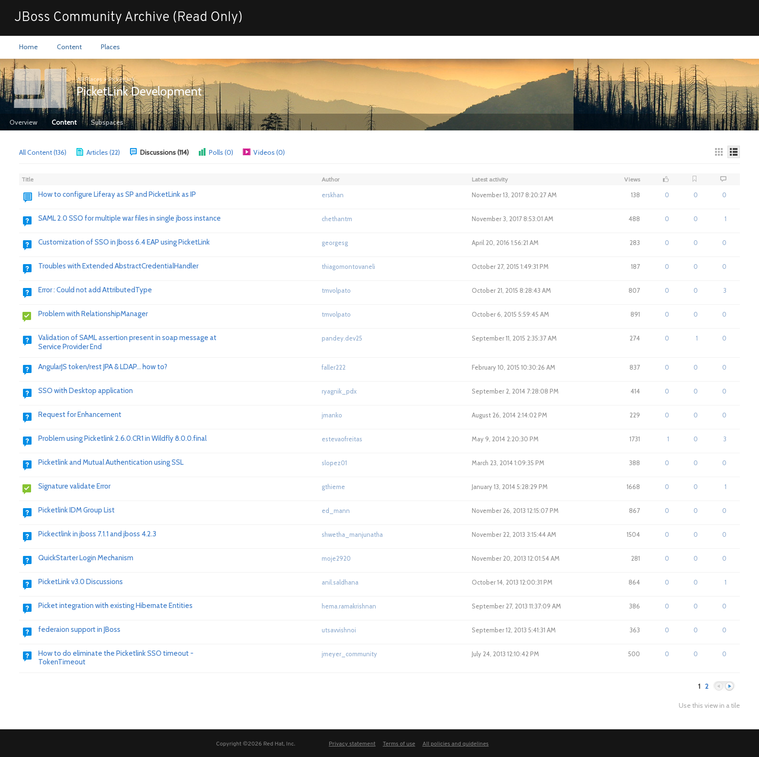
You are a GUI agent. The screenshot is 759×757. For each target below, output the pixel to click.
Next (729, 686)
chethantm (337, 219)
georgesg (335, 242)
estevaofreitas (342, 439)
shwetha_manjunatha (352, 534)
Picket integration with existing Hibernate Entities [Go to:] (115, 605)
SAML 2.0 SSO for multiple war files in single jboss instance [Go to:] (129, 218)
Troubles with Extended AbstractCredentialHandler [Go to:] (118, 266)
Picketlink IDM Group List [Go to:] (76, 510)
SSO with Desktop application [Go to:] (85, 390)
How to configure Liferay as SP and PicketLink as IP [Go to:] (117, 194)
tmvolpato (336, 290)
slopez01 (334, 463)
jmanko (332, 415)
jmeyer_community (349, 654)
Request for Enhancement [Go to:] (79, 414)
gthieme (333, 486)
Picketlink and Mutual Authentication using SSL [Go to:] (111, 462)
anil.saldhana (340, 582)
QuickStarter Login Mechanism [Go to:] (85, 558)
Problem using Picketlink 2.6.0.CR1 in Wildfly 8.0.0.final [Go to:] (122, 438)
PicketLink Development (139, 91)
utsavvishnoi (339, 630)
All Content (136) (42, 152)
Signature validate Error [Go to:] (74, 486)
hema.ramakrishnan (349, 606)
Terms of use (399, 744)
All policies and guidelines (456, 744)
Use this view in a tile (709, 706)
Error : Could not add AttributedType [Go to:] (95, 290)
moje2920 (336, 558)
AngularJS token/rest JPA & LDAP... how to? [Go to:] (102, 367)
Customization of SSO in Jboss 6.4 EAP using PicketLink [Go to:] (124, 242)
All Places (89, 79)
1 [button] (697, 338)
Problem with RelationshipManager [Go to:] (93, 313)
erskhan (333, 195)
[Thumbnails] (719, 152)
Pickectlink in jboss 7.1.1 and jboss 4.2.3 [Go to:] (97, 534)
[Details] (733, 152)
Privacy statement (352, 744)
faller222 (334, 367)
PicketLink (121, 79)
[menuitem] (28, 47)
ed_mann (336, 510)
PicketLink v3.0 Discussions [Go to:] (80, 581)
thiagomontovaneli (348, 266)
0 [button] (667, 195)
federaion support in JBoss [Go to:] (79, 629)
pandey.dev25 (342, 338)
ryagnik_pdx (339, 391)
